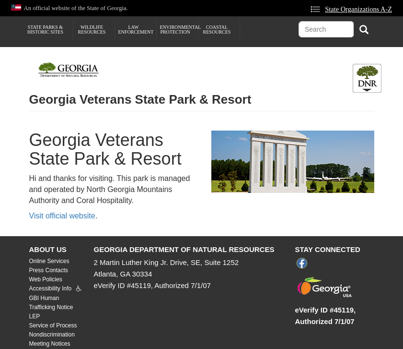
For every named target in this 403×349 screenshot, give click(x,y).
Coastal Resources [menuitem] (217, 29)
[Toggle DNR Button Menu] (367, 78)
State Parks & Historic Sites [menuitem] (45, 29)
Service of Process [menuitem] (53, 325)
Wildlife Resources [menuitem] (92, 29)
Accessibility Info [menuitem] (50, 288)
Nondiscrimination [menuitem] (52, 334)
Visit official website (62, 216)
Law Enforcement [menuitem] (136, 29)
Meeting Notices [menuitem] (49, 343)
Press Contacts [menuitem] (48, 270)
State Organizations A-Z (358, 9)
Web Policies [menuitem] (45, 279)
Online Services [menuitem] (49, 261)
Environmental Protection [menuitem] (179, 29)
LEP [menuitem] (34, 316)
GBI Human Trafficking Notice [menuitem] (51, 303)
